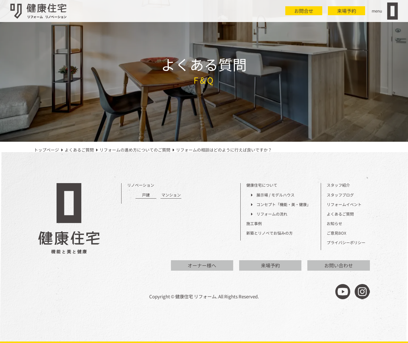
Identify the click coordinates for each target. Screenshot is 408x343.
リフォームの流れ (268, 214)
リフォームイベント (344, 204)
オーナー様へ (202, 265)
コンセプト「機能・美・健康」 (280, 204)
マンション (171, 195)
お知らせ (334, 224)
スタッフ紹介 (338, 185)
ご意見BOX (336, 233)
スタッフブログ (340, 195)
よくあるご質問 (340, 214)
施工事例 (254, 224)
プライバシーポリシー (346, 243)
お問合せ (303, 10)
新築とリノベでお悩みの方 (269, 233)
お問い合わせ (338, 265)
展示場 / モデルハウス (272, 195)
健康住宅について (261, 185)
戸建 (146, 195)
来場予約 (346, 10)
